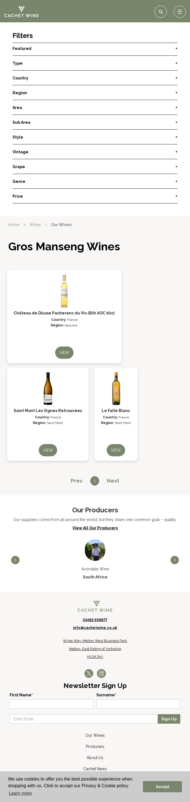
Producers (95, 746)
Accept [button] (162, 786)
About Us (95, 757)
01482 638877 (95, 620)
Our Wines (61, 224)
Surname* (106, 695)
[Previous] (76, 480)
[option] (95, 559)
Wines (35, 224)
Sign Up (169, 719)
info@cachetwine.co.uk (95, 628)
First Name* (21, 695)
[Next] (113, 480)
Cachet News (95, 769)
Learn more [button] (20, 793)
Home (14, 224)
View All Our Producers (95, 528)
